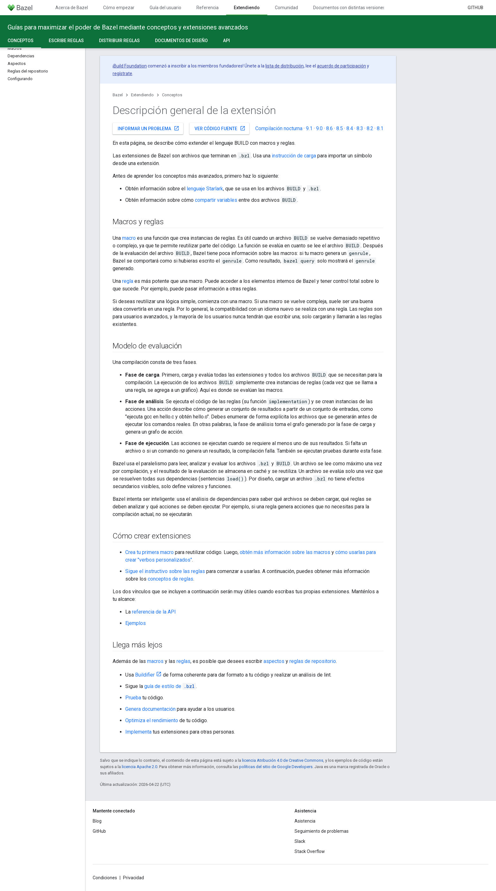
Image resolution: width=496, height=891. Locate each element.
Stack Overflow (309, 851)
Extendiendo (142, 94)
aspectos (274, 661)
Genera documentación (150, 709)
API (226, 40)
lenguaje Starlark (205, 189)
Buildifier (145, 675)
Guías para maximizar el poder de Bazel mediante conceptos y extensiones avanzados (128, 27)
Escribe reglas (66, 40)
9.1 (309, 128)
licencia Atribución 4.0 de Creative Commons (282, 760)
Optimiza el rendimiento (151, 720)
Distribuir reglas (119, 40)
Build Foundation (130, 65)
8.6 (329, 128)
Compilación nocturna (278, 128)
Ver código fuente (220, 128)
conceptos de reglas (170, 579)
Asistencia (304, 821)
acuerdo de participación (341, 65)
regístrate (122, 73)
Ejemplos (135, 623)
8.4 (349, 128)
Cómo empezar (118, 7)
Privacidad (133, 877)
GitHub (475, 7)
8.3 (359, 128)
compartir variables (216, 200)
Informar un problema (148, 128)
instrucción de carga (294, 156)
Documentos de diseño (181, 40)
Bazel (118, 94)
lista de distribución (284, 65)
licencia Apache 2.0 (139, 766)
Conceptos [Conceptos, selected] (21, 40)
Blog (97, 821)
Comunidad (286, 7)
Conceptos (172, 94)
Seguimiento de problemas (321, 831)
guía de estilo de (170, 686)
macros (155, 661)
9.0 (319, 128)
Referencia (207, 7)
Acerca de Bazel (71, 7)
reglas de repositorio (312, 661)
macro (129, 238)
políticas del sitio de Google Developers (276, 766)
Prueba (133, 698)
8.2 (370, 128)
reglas (183, 661)
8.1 (380, 128)
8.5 (339, 128)
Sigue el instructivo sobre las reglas (165, 571)
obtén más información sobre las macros (285, 552)
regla (127, 281)
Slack (299, 841)
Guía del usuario (165, 7)
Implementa (138, 732)
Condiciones (105, 877)
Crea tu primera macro (149, 552)
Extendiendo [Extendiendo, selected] (247, 7)
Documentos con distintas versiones (349, 7)
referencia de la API (154, 612)
